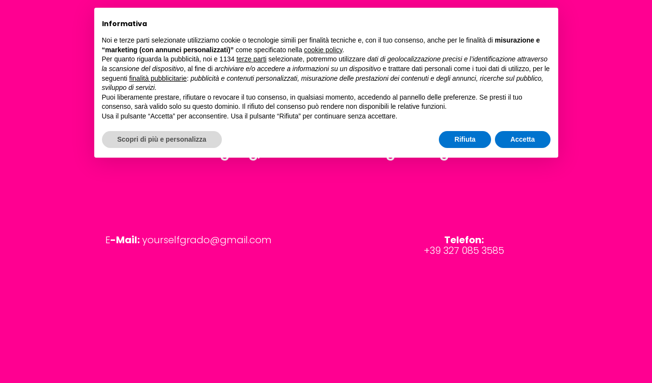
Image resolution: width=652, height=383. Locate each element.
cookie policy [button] (323, 50)
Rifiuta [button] (465, 139)
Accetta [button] (522, 139)
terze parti (251, 59)
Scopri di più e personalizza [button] (161, 139)
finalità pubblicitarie (158, 78)
